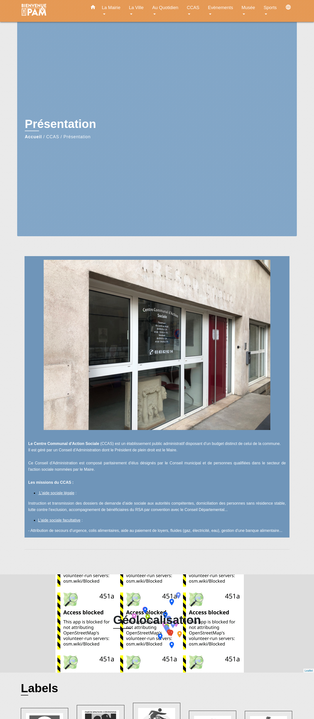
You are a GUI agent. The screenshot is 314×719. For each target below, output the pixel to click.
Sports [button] (270, 7)
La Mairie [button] (111, 7)
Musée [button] (248, 7)
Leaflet (309, 670)
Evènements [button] (220, 7)
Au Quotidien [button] (165, 7)
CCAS (52, 136)
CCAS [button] (193, 7)
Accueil (33, 136)
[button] (93, 8)
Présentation (77, 136)
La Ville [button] (136, 7)
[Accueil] (51, 11)
